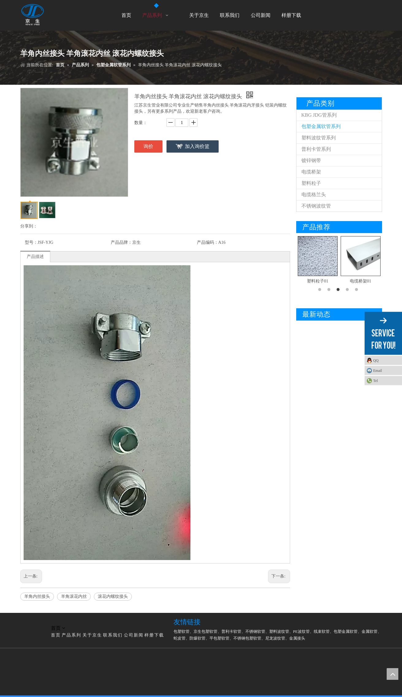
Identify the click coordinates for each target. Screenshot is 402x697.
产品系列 (71, 635)
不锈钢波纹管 (316, 205)
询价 (148, 146)
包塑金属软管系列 (321, 126)
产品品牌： (121, 242)
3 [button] (339, 290)
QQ (375, 360)
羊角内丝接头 (37, 596)
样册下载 (154, 635)
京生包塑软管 (205, 631)
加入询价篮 (197, 146)
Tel (375, 381)
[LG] (25, 621)
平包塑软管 (219, 638)
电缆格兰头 (313, 194)
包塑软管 (182, 631)
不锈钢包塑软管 (247, 638)
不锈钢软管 (255, 631)
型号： (31, 242)
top (392, 674)
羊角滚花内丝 (74, 596)
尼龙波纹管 (275, 638)
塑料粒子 (311, 183)
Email (377, 370)
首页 (56, 635)
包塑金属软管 (346, 631)
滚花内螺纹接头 (113, 596)
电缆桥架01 (360, 281)
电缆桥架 (311, 171)
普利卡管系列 (316, 149)
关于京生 (92, 635)
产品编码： (207, 242)
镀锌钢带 (311, 160)
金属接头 (297, 638)
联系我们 (113, 635)
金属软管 (369, 631)
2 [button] (330, 290)
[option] (318, 260)
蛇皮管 (180, 638)
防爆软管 (197, 638)
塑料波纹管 (279, 631)
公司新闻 (134, 635)
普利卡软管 (231, 631)
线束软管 (322, 631)
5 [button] (357, 290)
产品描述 (35, 256)
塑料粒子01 (317, 281)
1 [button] (321, 290)
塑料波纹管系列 (318, 137)
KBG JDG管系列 (319, 115)
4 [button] (348, 290)
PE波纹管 (301, 631)
